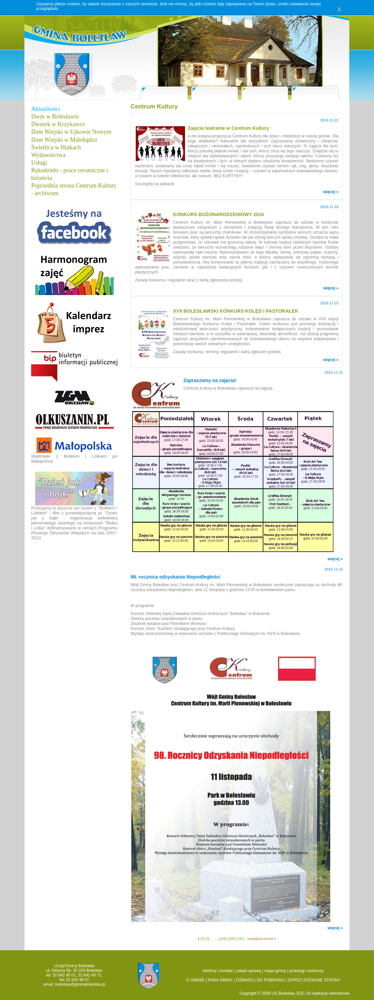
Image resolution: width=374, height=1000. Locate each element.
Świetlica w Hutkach (56, 147)
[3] (208, 939)
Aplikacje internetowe (330, 993)
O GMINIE (195, 980)
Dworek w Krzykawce (58, 124)
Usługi (39, 162)
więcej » (331, 192)
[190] (231, 939)
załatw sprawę (248, 970)
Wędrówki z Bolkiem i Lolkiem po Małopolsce (74, 450)
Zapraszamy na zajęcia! (209, 380)
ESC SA (304, 993)
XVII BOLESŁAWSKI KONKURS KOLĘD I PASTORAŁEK (235, 311)
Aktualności (45, 109)
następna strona (261, 939)
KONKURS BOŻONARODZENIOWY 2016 (218, 214)
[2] (203, 939)
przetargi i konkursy (306, 970)
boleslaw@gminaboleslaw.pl (80, 984)
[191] (240, 939)
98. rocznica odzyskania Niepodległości (175, 576)
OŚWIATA (244, 980)
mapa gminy (275, 970)
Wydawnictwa (48, 155)
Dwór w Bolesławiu (55, 116)
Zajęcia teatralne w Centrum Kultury (228, 128)
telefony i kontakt (218, 970)
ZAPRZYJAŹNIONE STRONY (314, 980)
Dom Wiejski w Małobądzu (64, 139)
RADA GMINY (220, 980)
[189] (222, 939)
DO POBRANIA (270, 980)
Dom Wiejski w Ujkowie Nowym (71, 131)
